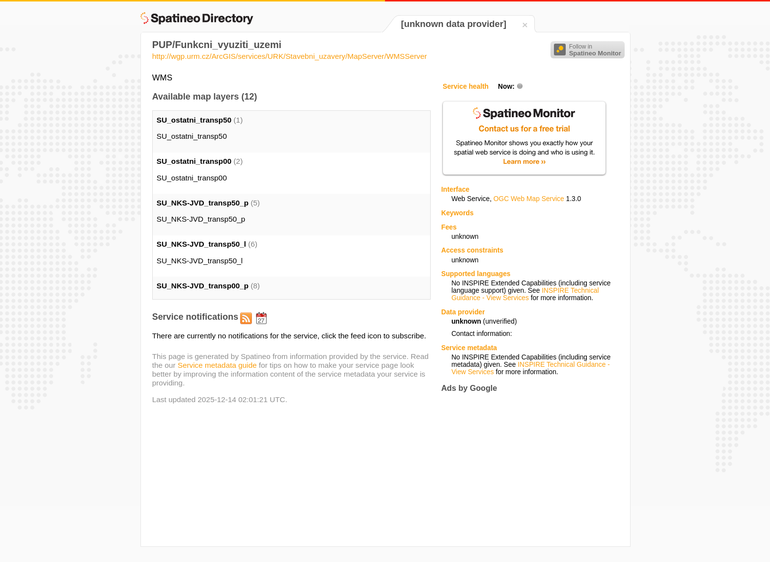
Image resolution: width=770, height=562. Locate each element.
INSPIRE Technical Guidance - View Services (525, 294)
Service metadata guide (217, 365)
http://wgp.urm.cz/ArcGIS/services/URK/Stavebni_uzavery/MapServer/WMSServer (289, 56)
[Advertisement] (523, 469)
